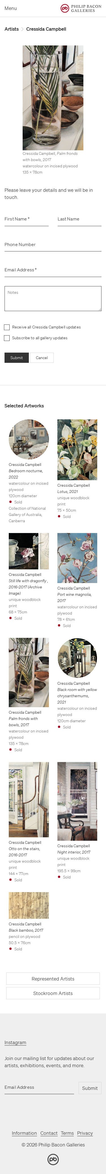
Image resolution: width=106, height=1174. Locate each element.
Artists (12, 29)
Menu (11, 8)
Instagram (15, 1042)
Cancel (42, 357)
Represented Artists (53, 979)
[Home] (80, 8)
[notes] (53, 298)
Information (24, 1133)
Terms (67, 1133)
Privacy (85, 1133)
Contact (49, 1133)
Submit (16, 357)
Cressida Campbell (46, 29)
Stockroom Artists (53, 993)
